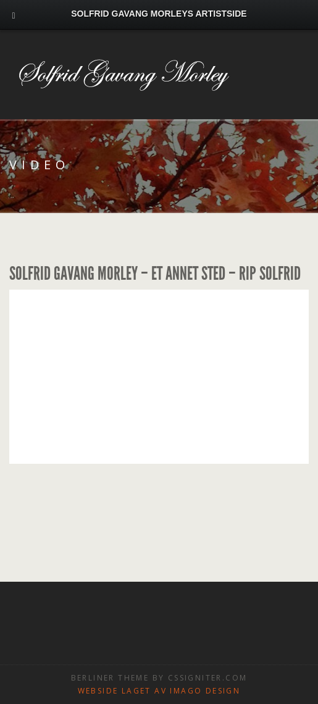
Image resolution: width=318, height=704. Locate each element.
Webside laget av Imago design (159, 690)
